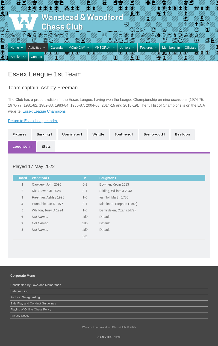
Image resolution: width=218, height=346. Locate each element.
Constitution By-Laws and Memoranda (35, 285)
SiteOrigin (106, 336)
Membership (171, 47)
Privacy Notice (19, 315)
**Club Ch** (79, 47)
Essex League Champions (44, 111)
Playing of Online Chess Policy (30, 309)
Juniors (127, 47)
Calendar (57, 47)
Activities (37, 47)
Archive (18, 56)
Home (17, 47)
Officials (190, 47)
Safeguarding (19, 291)
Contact (36, 57)
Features (148, 47)
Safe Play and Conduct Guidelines (33, 303)
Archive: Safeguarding (25, 297)
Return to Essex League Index (33, 121)
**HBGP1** (105, 47)
